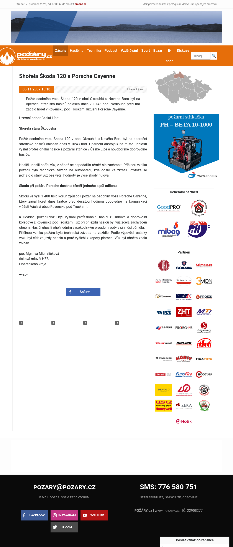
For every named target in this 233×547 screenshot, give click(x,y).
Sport (145, 50)
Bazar (157, 50)
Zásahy (60, 50)
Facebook (37, 515)
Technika (94, 50)
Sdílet (85, 292)
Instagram (67, 515)
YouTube (97, 515)
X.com (67, 527)
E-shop (169, 55)
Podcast (111, 50)
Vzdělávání (129, 50)
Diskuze (183, 50)
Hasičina (76, 50)
